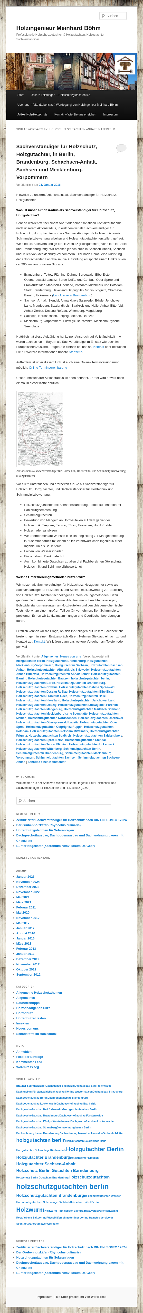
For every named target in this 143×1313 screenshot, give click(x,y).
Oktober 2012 (26, 969)
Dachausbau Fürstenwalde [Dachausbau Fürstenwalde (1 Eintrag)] (32, 1091)
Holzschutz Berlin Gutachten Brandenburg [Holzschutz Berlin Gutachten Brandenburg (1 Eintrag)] (42, 1177)
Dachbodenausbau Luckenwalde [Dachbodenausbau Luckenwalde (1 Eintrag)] (36, 1103)
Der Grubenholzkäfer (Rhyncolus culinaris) (48, 825)
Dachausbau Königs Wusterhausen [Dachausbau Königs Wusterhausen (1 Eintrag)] (71, 1091)
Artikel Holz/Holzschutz (32, 114)
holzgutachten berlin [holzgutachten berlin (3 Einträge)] (41, 1140)
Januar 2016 (25, 938)
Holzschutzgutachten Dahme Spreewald (86, 687)
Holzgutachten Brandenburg (66, 661)
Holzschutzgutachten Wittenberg (39, 748)
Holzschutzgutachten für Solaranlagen (45, 830)
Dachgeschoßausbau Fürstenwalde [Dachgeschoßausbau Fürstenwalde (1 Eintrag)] (81, 1115)
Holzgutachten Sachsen (71, 665)
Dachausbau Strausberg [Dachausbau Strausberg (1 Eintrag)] (108, 1091)
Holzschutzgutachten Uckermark (91, 744)
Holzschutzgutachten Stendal (85, 740)
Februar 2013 (26, 948)
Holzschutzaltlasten (31, 1018)
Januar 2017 (25, 928)
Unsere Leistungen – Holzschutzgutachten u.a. (61, 95)
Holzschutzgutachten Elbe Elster (91, 691)
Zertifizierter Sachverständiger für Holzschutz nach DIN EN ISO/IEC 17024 (71, 820)
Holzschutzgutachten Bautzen (49, 678)
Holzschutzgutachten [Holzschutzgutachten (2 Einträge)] (89, 1177)
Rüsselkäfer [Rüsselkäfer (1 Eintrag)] (53, 1217)
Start (20, 95)
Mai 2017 (22, 923)
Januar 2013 (25, 954)
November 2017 (28, 918)
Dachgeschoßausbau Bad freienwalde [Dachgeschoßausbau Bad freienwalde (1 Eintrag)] (39, 1109)
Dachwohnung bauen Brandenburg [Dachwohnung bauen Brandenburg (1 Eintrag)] (38, 1133)
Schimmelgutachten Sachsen (56, 757)
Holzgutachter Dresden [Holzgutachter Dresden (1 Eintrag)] (84, 1157)
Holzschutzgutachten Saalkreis (50, 735)
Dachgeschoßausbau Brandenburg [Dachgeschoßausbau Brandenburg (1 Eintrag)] (37, 1115)
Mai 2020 (22, 912)
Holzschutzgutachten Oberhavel (100, 718)
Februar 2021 (26, 907)
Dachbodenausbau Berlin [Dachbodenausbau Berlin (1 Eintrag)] (32, 1097)
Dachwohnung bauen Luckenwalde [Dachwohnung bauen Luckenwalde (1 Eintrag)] (81, 1133)
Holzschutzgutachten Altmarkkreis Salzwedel (58, 669)
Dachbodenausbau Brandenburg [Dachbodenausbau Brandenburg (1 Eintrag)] (68, 1097)
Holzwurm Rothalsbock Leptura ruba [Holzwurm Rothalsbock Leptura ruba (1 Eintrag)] (67, 1210)
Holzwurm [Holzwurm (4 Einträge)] (30, 1209)
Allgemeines (50, 656)
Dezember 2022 (27, 887)
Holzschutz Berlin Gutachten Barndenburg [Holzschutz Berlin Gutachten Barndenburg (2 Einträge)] (57, 1170)
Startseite (75, 352)
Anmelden (24, 1051)
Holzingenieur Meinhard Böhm (58, 28)
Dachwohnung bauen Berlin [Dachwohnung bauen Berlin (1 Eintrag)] (74, 1127)
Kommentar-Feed (29, 1062)
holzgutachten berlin (30, 661)
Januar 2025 (25, 876)
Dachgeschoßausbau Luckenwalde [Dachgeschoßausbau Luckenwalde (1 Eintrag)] (92, 1121)
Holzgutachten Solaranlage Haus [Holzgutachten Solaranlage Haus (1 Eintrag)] (86, 1140)
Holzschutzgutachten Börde (35, 683)
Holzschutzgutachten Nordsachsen (52, 718)
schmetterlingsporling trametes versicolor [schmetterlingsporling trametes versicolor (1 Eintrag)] (87, 1217)
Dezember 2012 (27, 959)
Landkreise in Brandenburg (72, 295)
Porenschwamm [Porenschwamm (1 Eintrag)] (108, 1210)
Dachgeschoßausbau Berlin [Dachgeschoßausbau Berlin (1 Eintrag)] (80, 1109)
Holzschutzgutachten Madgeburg (39, 709)
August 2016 (25, 933)
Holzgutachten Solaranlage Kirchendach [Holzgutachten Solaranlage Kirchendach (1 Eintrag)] (41, 1150)
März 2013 (23, 943)
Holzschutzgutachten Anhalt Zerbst (65, 674)
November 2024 (28, 882)
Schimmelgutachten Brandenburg (39, 753)
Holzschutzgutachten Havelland (38, 700)
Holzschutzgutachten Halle (87, 696)
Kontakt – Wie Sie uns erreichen (75, 114)
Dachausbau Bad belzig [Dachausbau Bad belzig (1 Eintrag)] (60, 1085)
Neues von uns (70, 656)
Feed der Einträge (29, 1057)
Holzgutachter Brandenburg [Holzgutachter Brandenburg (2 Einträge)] (43, 1157)
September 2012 (28, 974)
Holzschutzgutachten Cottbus (36, 687)
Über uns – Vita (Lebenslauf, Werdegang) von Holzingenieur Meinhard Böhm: (67, 104)
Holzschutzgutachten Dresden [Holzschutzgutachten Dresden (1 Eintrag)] (102, 1195)
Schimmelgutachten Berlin (81, 748)
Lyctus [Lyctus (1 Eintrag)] (94, 1210)
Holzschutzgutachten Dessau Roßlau (42, 691)
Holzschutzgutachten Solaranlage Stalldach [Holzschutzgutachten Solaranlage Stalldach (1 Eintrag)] (43, 1202)
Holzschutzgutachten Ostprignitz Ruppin (54, 727)
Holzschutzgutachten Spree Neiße (39, 740)
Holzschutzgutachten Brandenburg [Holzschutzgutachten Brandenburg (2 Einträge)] (50, 1195)
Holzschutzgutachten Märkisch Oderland (92, 709)
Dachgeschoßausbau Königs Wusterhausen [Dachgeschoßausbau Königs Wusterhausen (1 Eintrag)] (43, 1121)
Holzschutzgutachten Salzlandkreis (97, 735)
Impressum (110, 114)
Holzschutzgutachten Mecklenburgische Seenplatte (52, 713)
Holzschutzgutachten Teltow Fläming (41, 744)
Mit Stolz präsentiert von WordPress (81, 1297)
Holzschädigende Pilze (33, 1008)
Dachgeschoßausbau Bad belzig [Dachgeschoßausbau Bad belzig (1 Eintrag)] (76, 1103)
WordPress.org (27, 1067)
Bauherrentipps (28, 1003)
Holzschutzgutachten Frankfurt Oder (41, 696)
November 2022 (28, 892)
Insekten (22, 1023)
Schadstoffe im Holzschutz (36, 1034)
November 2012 (28, 964)
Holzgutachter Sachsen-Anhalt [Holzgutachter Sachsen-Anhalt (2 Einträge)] (46, 1164)
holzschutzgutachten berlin (90, 678)
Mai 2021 (22, 897)
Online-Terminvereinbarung (48, 367)
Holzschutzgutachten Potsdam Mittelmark (59, 731)
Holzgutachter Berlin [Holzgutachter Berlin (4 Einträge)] (95, 1149)
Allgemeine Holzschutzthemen (39, 992)
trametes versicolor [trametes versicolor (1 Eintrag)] (47, 1223)
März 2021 (23, 902)
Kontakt (98, 347)
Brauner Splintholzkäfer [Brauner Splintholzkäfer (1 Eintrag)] (31, 1085)
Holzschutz (24, 1013)
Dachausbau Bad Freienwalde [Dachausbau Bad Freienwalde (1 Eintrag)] (93, 1085)
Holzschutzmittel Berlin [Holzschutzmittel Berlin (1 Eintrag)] (84, 1202)
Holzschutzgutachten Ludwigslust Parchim (88, 705)
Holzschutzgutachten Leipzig (36, 705)
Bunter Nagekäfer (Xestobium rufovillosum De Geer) (55, 846)
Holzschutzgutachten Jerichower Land (88, 700)
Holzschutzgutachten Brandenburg (81, 683)
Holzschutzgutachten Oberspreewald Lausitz (47, 722)
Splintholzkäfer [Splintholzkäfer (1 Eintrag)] (25, 1223)
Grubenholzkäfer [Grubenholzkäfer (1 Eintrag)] (113, 1133)
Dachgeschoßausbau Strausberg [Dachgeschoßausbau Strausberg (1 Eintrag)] (36, 1127)
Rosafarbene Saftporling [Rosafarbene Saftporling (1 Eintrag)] (31, 1217)
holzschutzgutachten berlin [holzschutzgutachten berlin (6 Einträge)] (62, 1186)
